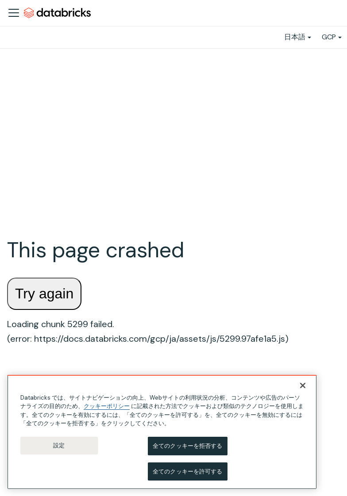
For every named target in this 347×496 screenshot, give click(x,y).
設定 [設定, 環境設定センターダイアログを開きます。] (59, 448)
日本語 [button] (294, 37)
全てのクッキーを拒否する (188, 449)
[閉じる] (302, 388)
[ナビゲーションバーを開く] (13, 12)
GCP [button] (329, 37)
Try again (44, 293)
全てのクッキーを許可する (188, 474)
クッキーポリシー (107, 409)
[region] (162, 435)
